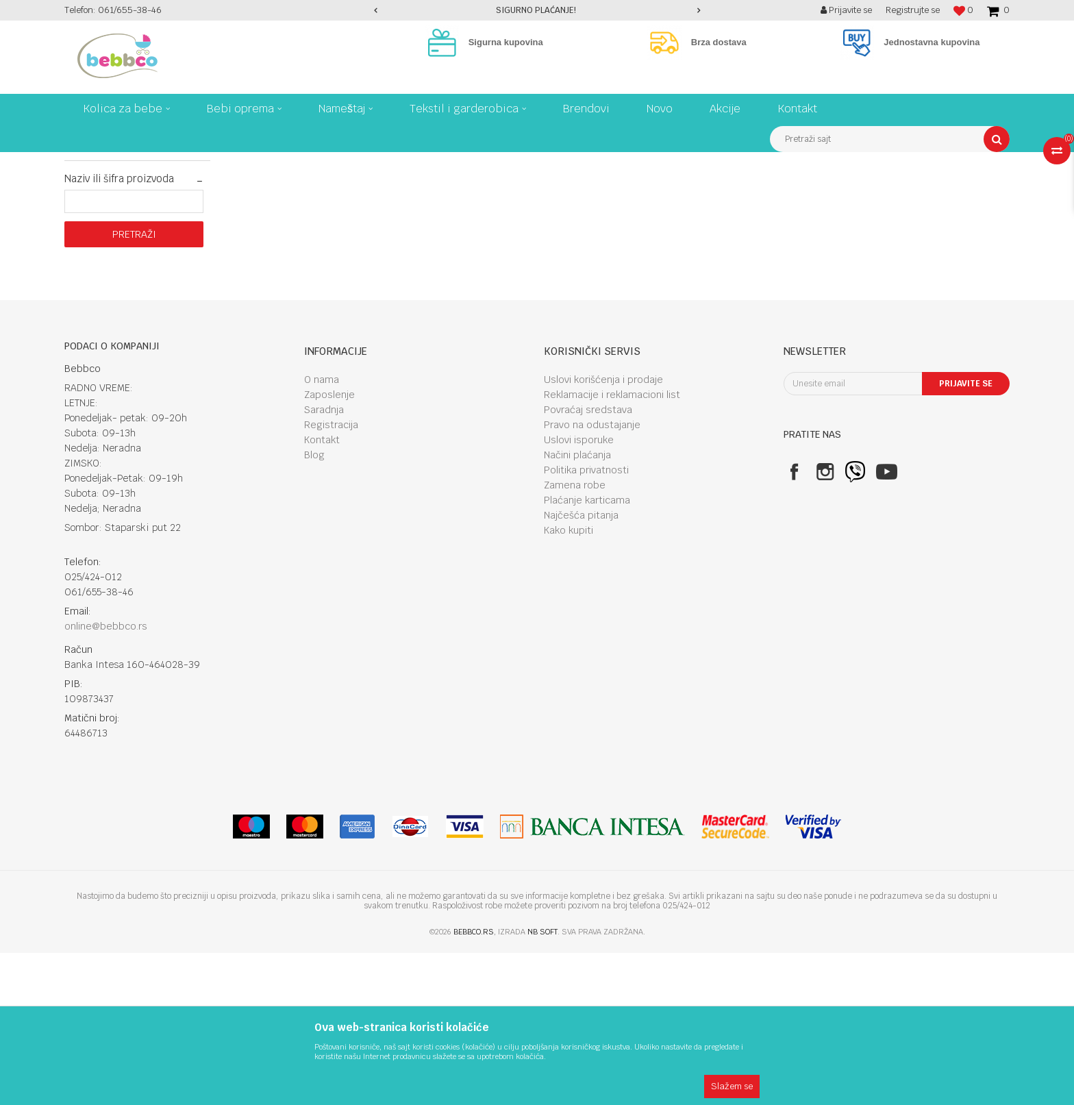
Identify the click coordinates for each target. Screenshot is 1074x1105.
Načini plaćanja (577, 606)
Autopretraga (691, 187)
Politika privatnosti (586, 622)
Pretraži (134, 386)
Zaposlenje (329, 546)
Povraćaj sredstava (588, 561)
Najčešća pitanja (581, 667)
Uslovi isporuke (579, 591)
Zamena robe (574, 637)
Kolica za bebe (179, 162)
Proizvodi (122, 162)
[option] (537, 10)
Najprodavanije (105, 263)
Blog (314, 606)
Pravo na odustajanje (592, 576)
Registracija (331, 576)
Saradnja (324, 561)
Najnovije (94, 280)
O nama (321, 531)
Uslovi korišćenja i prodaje (603, 531)
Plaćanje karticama (587, 652)
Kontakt (322, 591)
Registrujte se (913, 10)
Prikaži (866, 187)
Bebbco (78, 162)
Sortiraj (751, 187)
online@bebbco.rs (105, 778)
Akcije (88, 296)
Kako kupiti (568, 682)
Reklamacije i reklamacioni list (612, 546)
